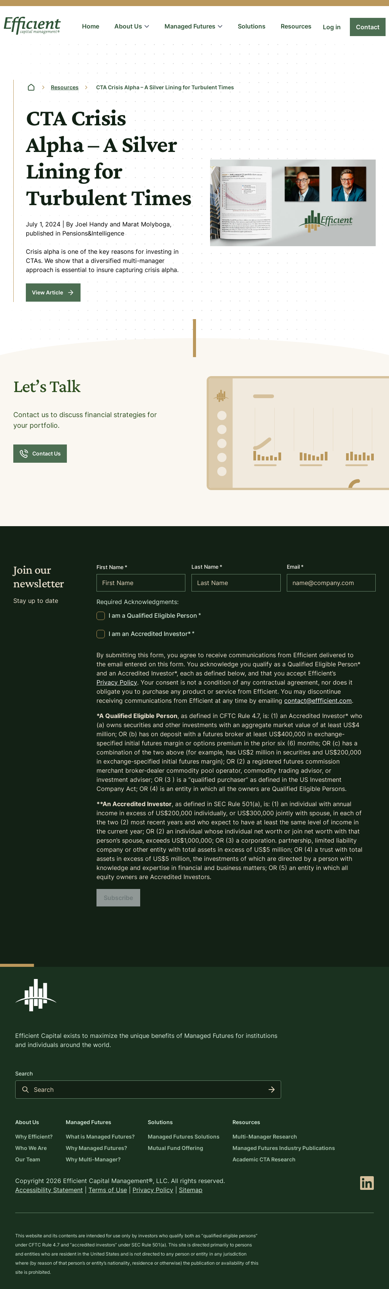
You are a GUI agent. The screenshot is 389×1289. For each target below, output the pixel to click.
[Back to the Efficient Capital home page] (36, 995)
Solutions (252, 26)
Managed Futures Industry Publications (283, 1148)
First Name (111, 567)
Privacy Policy (116, 682)
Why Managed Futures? (96, 1148)
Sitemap (190, 1190)
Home (90, 26)
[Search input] (148, 1089)
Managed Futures (193, 26)
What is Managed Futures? (100, 1136)
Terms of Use (108, 1190)
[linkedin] (367, 1183)
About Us (131, 26)
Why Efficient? (34, 1136)
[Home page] (31, 87)
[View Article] (53, 292)
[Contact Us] (40, 453)
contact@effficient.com (318, 700)
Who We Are (31, 1148)
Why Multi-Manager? (93, 1159)
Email (295, 567)
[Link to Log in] (332, 27)
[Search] (271, 1089)
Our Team (27, 1159)
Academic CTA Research (264, 1159)
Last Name (206, 567)
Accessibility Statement (49, 1190)
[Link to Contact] (368, 27)
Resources (296, 26)
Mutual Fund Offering (175, 1148)
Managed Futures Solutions (184, 1136)
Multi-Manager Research (264, 1136)
